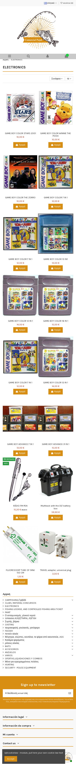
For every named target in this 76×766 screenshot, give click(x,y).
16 (69, 78)
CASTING (9, 624)
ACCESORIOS (12, 649)
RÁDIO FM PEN (20, 505)
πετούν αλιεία (11, 633)
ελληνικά (50, 3)
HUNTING (9, 664)
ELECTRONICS (12, 606)
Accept (10, 759)
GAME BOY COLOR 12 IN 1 (20, 321)
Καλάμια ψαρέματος (14, 640)
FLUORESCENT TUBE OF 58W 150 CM (20, 571)
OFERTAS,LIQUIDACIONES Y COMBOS (23, 658)
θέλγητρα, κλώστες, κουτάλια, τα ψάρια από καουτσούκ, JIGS (34, 637)
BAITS (8, 646)
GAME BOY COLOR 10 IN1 (55, 259)
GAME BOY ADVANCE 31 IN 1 (55, 444)
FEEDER (9, 631)
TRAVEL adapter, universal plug (55, 570)
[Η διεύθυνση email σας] (34, 693)
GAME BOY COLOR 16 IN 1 (55, 321)
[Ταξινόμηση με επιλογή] (57, 78)
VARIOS (9, 655)
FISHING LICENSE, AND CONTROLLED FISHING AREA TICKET (34, 609)
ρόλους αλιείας (12, 643)
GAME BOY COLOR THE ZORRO (20, 197)
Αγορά (20, 145)
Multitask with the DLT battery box (55, 507)
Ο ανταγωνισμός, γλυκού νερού (20, 615)
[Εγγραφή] (69, 693)
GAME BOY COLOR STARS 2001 (20, 133)
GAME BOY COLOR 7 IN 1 (56, 197)
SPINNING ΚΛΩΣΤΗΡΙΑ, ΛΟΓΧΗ (20, 618)
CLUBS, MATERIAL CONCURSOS (20, 603)
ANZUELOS (10, 652)
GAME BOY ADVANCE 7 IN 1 (20, 444)
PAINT (7, 612)
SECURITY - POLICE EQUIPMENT (20, 667)
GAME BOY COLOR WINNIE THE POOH (55, 134)
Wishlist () (66, 3)
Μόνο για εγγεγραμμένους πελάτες (22, 661)
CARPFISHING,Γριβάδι (15, 600)
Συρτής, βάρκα (12, 621)
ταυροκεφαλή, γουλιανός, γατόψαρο (22, 627)
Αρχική (6, 594)
